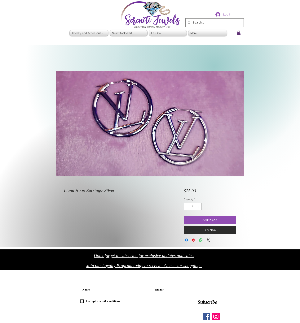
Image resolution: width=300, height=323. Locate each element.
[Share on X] (208, 240)
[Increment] (198, 206)
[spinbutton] (192, 206)
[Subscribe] (207, 302)
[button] (238, 32)
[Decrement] (186, 206)
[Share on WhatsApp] (201, 240)
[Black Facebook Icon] (222, 266)
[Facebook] (206, 316)
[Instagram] (216, 316)
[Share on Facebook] (186, 240)
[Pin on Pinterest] (193, 240)
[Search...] (214, 23)
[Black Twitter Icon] (230, 266)
